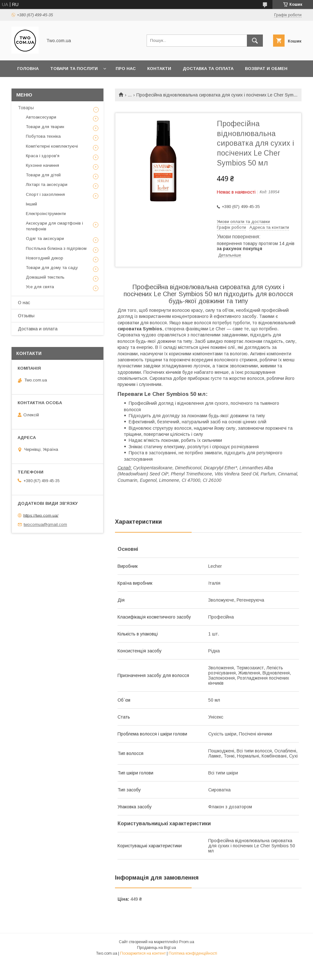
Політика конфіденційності (193, 953)
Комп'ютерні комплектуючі (52, 146)
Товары (26, 107)
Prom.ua (186, 942)
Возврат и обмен (266, 68)
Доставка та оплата (208, 68)
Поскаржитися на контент (143, 953)
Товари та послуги (74, 68)
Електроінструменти (46, 213)
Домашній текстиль (45, 277)
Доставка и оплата (37, 328)
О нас (24, 302)
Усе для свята (40, 286)
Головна (28, 68)
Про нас (126, 68)
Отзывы (26, 315)
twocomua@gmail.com (45, 524)
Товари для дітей (43, 175)
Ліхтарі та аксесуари (46, 184)
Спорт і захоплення (45, 194)
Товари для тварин (45, 126)
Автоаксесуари (41, 117)
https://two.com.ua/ (40, 515)
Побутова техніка (43, 136)
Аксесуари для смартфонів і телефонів (54, 226)
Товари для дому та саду (52, 267)
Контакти (159, 68)
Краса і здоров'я (42, 155)
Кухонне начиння (42, 165)
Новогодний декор (44, 258)
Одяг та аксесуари (45, 238)
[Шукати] (255, 41)
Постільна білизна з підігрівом (56, 248)
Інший (31, 204)
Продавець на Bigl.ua (156, 947)
